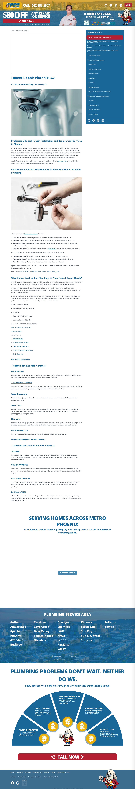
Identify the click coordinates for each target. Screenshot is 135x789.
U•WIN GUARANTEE (93, 105)
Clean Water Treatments (21, 346)
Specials (46, 772)
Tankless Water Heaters (21, 342)
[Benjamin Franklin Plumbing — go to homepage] (12, 5)
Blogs (53, 772)
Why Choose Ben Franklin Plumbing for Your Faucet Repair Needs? (102, 51)
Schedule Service (63, 772)
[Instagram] (116, 5)
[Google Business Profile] (121, 5)
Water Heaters (18, 339)
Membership (37, 772)
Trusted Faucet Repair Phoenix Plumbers (98, 96)
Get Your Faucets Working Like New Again (99, 37)
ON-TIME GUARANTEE (94, 110)
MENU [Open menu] (128, 5)
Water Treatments (19, 394)
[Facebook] (111, 5)
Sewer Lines (16, 405)
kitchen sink (52, 249)
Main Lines (15, 419)
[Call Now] (36, 5)
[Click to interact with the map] (67, 573)
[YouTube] (106, 5)
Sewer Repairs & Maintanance (23, 350)
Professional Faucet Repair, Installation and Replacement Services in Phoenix (102, 42)
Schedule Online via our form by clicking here (45, 271)
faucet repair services (31, 234)
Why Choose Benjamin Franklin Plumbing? (99, 92)
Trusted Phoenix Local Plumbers (96, 60)
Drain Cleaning (18, 354)
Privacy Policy (22, 777)
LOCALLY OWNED (93, 114)
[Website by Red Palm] (24, 783)
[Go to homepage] (125, 16)
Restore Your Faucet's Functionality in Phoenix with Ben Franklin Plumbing (104, 46)
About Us (20, 772)
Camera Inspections (19, 430)
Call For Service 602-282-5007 (20, 327)
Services (28, 772)
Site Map (13, 777)
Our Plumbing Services (94, 56)
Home (12, 30)
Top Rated (91, 101)
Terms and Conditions (34, 777)
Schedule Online (16, 331)
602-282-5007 (62, 161)
